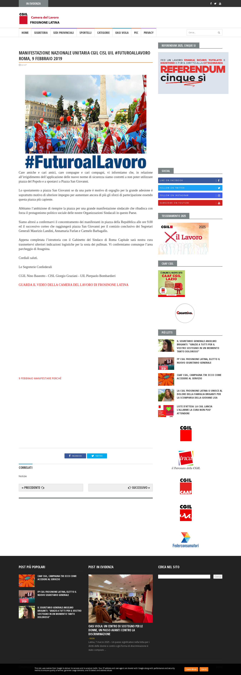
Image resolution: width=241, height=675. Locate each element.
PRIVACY (148, 33)
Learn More (191, 669)
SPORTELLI (85, 33)
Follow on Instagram (191, 195)
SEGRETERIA (41, 33)
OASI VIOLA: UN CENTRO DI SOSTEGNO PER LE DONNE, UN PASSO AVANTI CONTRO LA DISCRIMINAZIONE (115, 630)
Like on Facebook (191, 180)
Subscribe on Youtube (191, 203)
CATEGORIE (103, 33)
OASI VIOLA (122, 33)
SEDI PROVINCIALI (63, 33)
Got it (204, 669)
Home (25, 33)
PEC (136, 33)
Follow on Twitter (191, 188)
